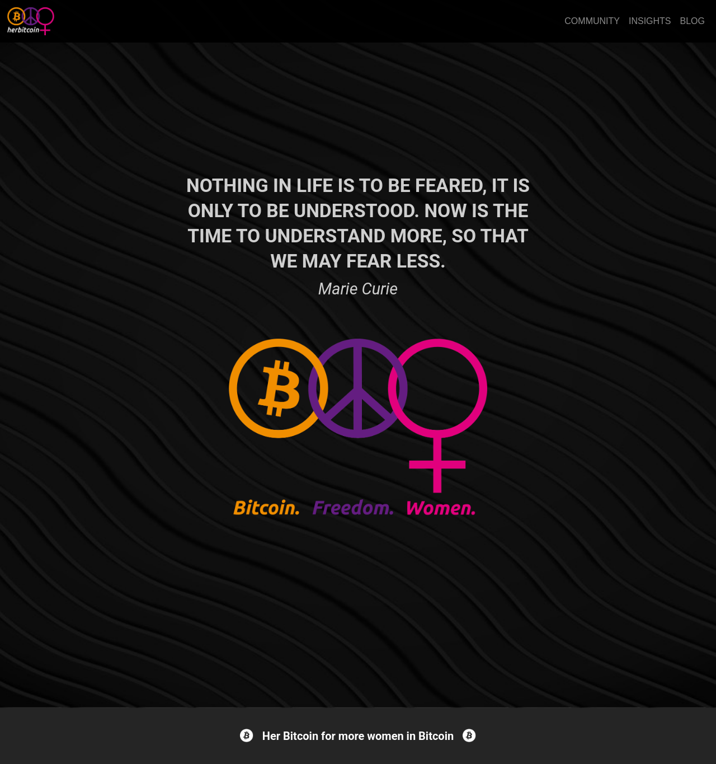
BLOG (692, 21)
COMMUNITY (592, 21)
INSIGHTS (650, 21)
